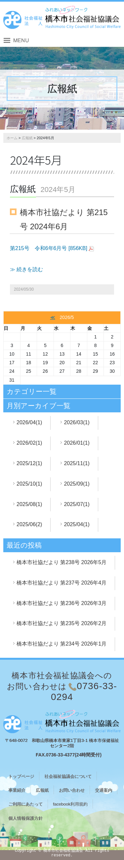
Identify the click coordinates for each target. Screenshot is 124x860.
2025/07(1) (76, 504)
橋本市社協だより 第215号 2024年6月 (64, 219)
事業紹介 (16, 790)
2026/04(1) (29, 422)
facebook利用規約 (70, 804)
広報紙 (27, 138)
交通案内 (103, 790)
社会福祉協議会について (68, 776)
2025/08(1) (29, 504)
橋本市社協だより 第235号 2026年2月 (61, 623)
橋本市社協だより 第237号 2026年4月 (61, 583)
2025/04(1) (76, 524)
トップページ (21, 776)
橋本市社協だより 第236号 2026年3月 (61, 603)
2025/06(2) (29, 524)
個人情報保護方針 (25, 818)
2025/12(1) (29, 463)
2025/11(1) (76, 463)
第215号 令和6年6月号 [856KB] (48, 248)
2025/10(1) (29, 484)
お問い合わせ (72, 790)
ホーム (12, 138)
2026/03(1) (76, 422)
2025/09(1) (76, 484)
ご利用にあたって (25, 804)
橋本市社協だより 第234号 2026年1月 (61, 644)
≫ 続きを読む (26, 269)
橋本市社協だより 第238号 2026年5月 (61, 562)
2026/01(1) (76, 443)
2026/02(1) (29, 443)
